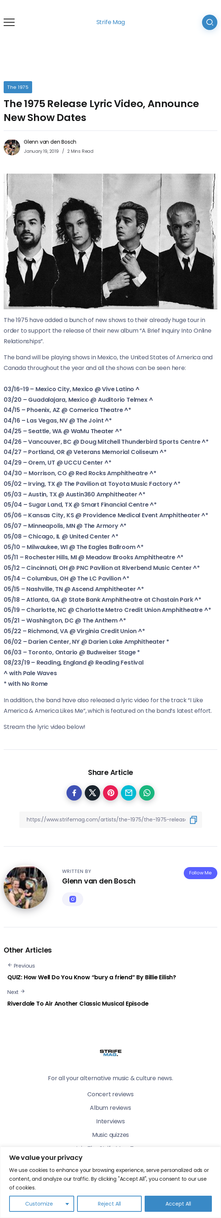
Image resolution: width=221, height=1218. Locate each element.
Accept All (178, 1203)
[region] (110, 1182)
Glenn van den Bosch (50, 141)
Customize (39, 1203)
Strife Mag (110, 22)
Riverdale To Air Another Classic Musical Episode (77, 1003)
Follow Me (200, 873)
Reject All (109, 1203)
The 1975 (17, 87)
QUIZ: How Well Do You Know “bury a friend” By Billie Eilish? (91, 977)
